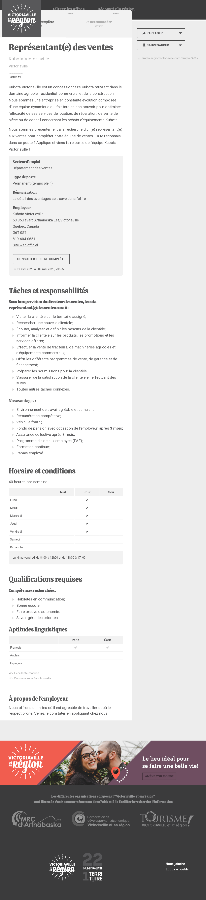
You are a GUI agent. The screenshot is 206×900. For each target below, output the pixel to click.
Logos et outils (177, 869)
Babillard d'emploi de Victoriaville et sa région (21, 18)
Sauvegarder (155, 45)
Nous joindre (175, 864)
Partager (152, 33)
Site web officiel (25, 245)
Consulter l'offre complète (41, 259)
